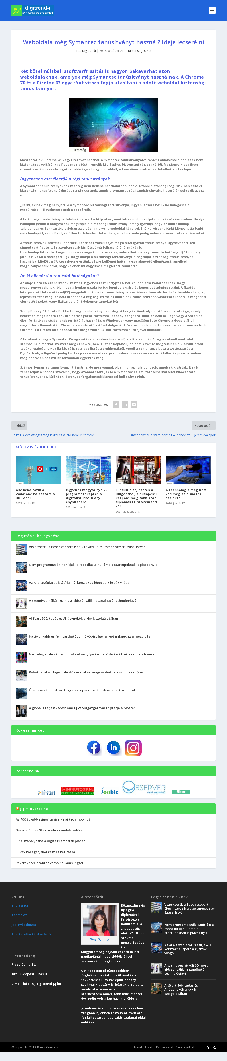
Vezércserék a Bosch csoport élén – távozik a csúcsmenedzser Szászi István (87, 547)
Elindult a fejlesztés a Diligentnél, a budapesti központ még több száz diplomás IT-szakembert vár (137, 498)
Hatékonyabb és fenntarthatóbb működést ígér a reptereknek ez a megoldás (89, 636)
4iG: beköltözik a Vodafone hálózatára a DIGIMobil (35, 494)
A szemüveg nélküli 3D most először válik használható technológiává (82, 600)
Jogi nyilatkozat (23, 925)
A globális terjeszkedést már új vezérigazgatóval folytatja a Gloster (82, 708)
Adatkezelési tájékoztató (31, 934)
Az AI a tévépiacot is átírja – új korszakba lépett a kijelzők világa (79, 582)
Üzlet (147, 50)
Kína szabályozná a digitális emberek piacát (50, 841)
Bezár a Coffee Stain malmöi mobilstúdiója (49, 830)
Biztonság (135, 50)
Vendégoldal (185, 1047)
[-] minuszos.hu (34, 809)
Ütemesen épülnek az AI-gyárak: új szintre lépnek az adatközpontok (82, 690)
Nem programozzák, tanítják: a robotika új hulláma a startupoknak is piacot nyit (93, 565)
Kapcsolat (19, 915)
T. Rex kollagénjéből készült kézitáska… (47, 852)
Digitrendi (89, 50)
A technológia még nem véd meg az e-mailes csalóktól (186, 494)
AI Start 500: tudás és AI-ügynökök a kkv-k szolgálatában (73, 618)
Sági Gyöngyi (100, 939)
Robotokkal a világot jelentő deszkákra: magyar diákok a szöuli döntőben (87, 672)
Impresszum (20, 905)
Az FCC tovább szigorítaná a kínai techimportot (53, 819)
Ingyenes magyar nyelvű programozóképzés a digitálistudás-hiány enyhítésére (87, 496)
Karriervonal (164, 1047)
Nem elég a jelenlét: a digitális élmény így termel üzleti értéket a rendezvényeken (92, 654)
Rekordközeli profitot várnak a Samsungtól (49, 863)
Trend (137, 1047)
